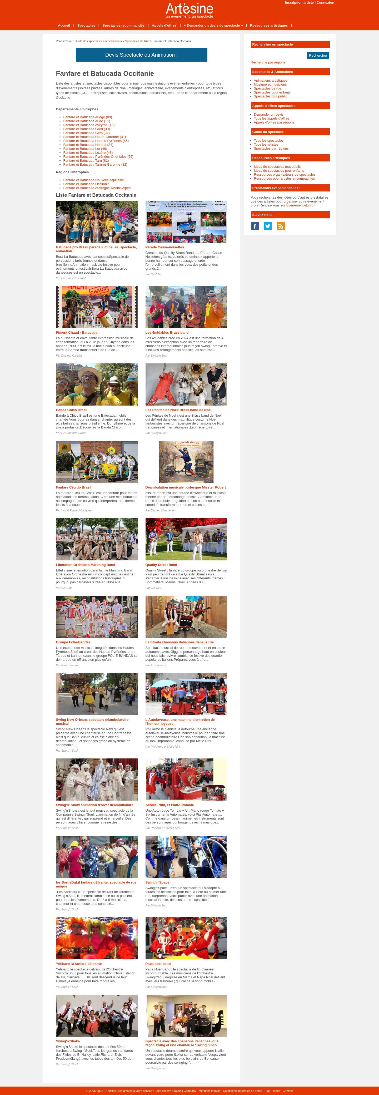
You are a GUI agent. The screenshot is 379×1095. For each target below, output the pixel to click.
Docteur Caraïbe (72, 355)
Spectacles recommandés (123, 25)
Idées (276, 1090)
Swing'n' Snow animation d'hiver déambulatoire (94, 805)
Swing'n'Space (157, 882)
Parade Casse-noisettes (165, 247)
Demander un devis (269, 114)
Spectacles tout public (270, 96)
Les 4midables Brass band (167, 332)
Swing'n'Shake (68, 1041)
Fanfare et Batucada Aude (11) (86, 121)
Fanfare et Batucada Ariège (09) (87, 117)
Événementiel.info (299, 205)
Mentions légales (210, 1090)
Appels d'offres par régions (274, 122)
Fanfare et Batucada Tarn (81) (86, 160)
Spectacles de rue (267, 88)
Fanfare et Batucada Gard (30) (86, 129)
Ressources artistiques (269, 25)
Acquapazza (159, 665)
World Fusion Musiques (76, 510)
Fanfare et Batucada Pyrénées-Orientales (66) (98, 157)
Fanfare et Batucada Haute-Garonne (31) (94, 137)
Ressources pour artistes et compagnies (284, 178)
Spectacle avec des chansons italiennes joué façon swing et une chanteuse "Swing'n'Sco (182, 1043)
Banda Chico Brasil (71, 410)
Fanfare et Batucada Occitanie (86, 184)
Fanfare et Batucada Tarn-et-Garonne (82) (95, 164)
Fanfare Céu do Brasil (73, 487)
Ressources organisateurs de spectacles (285, 174)
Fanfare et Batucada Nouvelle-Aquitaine (93, 180)
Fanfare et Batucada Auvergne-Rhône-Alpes (97, 188)
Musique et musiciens (270, 84)
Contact (288, 1090)
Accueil (64, 25)
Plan (268, 1090)
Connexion (325, 2)
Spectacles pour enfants (272, 92)
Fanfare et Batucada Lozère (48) (88, 153)
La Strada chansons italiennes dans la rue (180, 642)
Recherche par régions (268, 62)
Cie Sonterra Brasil (73, 278)
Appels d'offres (164, 25)
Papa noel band (158, 964)
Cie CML (156, 274)
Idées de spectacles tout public (277, 167)
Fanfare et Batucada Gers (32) (86, 133)
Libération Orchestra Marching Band (85, 565)
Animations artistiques (270, 80)
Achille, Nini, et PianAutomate (170, 805)
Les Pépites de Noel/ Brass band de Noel (179, 410)
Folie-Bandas (69, 665)
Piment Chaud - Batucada (76, 332)
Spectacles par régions (271, 148)
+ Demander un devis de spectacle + (213, 25)
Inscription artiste (299, 2)
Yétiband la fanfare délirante (79, 964)
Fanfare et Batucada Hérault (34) (88, 145)
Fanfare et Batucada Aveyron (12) (89, 125)
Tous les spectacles (269, 140)
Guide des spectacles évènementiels (98, 41)
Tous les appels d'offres (272, 118)
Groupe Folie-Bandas (73, 642)
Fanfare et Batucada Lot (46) (85, 149)
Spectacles (86, 25)
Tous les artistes (266, 144)
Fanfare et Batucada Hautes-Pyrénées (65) (96, 141)
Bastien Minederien (163, 510)
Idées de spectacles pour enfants (279, 170)
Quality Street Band (161, 565)
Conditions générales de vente (242, 1090)
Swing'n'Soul (159, 355)
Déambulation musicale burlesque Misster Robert (186, 487)
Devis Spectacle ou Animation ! (141, 55)
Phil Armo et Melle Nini (165, 746)
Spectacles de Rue (137, 41)
